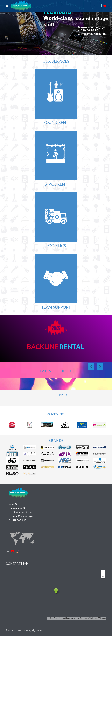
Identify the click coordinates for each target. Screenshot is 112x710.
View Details (14, 408)
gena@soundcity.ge (22, 603)
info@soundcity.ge (22, 599)
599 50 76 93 (19, 607)
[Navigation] (7, 5)
